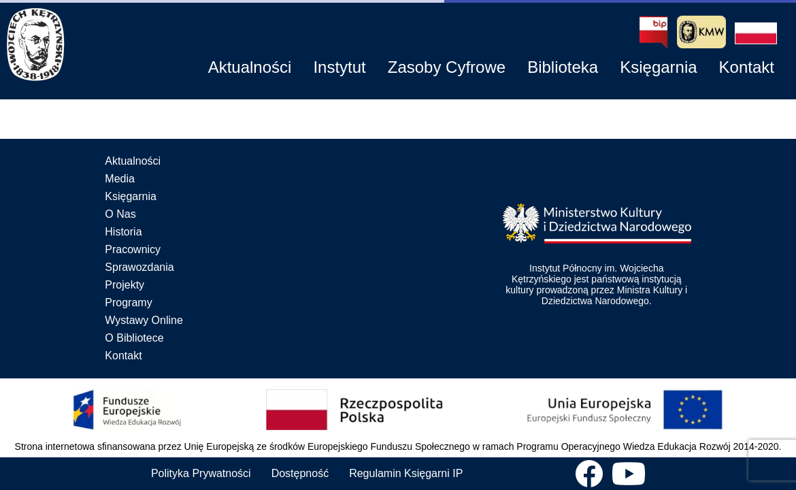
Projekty (124, 285)
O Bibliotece (134, 338)
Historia (123, 232)
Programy (128, 302)
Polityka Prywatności (201, 473)
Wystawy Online (144, 320)
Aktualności (133, 161)
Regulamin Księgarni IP (406, 473)
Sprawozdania (139, 267)
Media (120, 178)
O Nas (120, 214)
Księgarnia (130, 196)
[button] (755, 33)
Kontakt (123, 355)
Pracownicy (133, 249)
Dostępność (300, 473)
